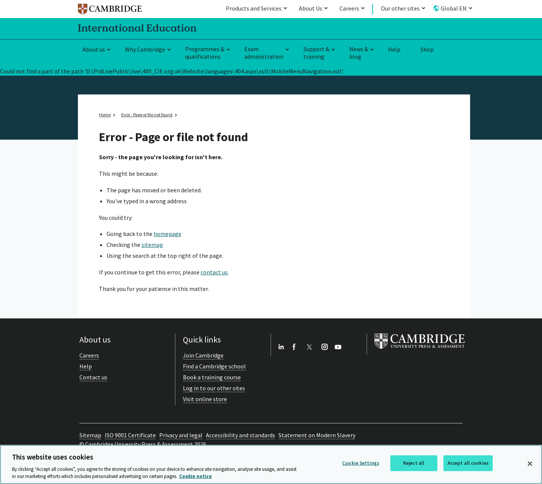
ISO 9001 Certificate (130, 435)
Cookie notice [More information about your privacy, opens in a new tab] (195, 476)
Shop (427, 49)
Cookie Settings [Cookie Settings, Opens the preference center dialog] (360, 463)
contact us (214, 272)
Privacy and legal (180, 435)
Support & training (316, 53)
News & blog (358, 53)
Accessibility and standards (240, 435)
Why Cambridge (145, 49)
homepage (167, 233)
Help (394, 49)
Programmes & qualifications (204, 53)
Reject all (413, 463)
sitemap (152, 244)
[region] (271, 464)
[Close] (530, 463)
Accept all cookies (468, 463)
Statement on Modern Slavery (317, 435)
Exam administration (263, 53)
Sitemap (90, 435)
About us (93, 49)
